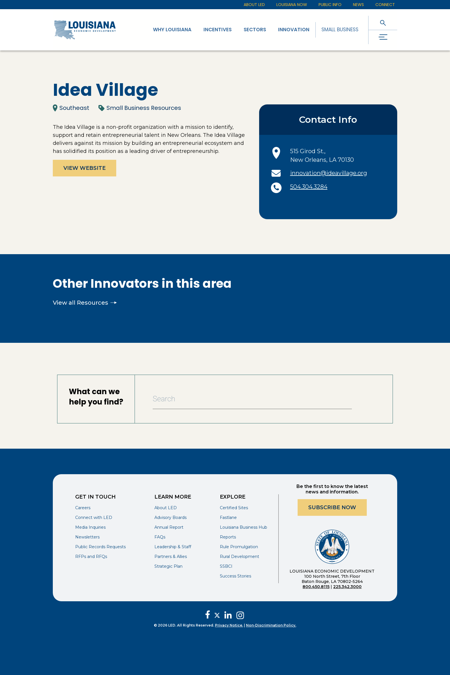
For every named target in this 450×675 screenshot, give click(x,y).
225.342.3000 (347, 586)
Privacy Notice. (229, 625)
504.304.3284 (308, 186)
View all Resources (85, 302)
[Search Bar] (252, 399)
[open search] (382, 23)
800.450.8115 (315, 586)
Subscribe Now (332, 507)
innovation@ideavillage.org (328, 173)
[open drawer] (382, 37)
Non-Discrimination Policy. (271, 625)
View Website (84, 168)
